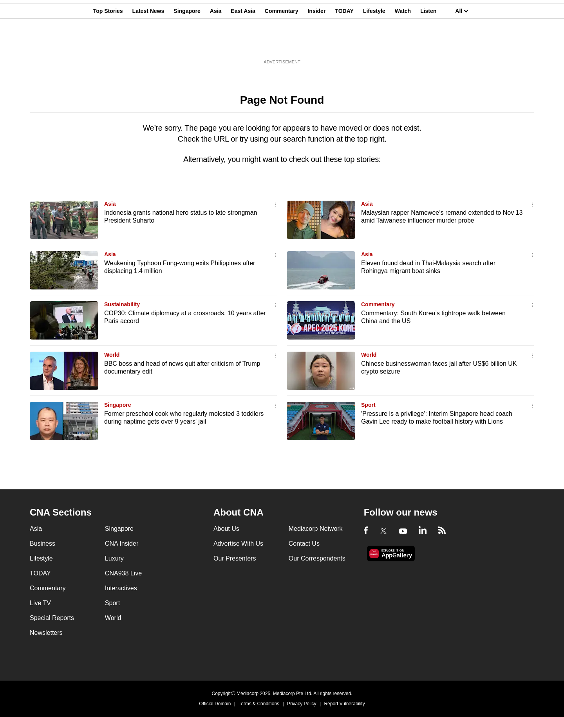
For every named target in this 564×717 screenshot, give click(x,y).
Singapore (187, 44)
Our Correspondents (317, 558)
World (111, 355)
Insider (316, 44)
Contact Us (304, 543)
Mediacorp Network (316, 528)
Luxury (114, 558)
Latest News (148, 44)
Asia (216, 44)
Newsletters (46, 632)
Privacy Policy (301, 703)
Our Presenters (234, 558)
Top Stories (108, 44)
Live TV (40, 603)
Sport (368, 405)
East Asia (243, 44)
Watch (403, 44)
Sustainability (122, 304)
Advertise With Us (238, 543)
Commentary (281, 44)
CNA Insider (121, 543)
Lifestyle (374, 44)
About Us (226, 528)
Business (42, 543)
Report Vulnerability (344, 703)
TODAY (344, 44)
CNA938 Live (123, 573)
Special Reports (52, 618)
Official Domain (215, 703)
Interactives (121, 588)
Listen (428, 44)
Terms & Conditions (259, 703)
